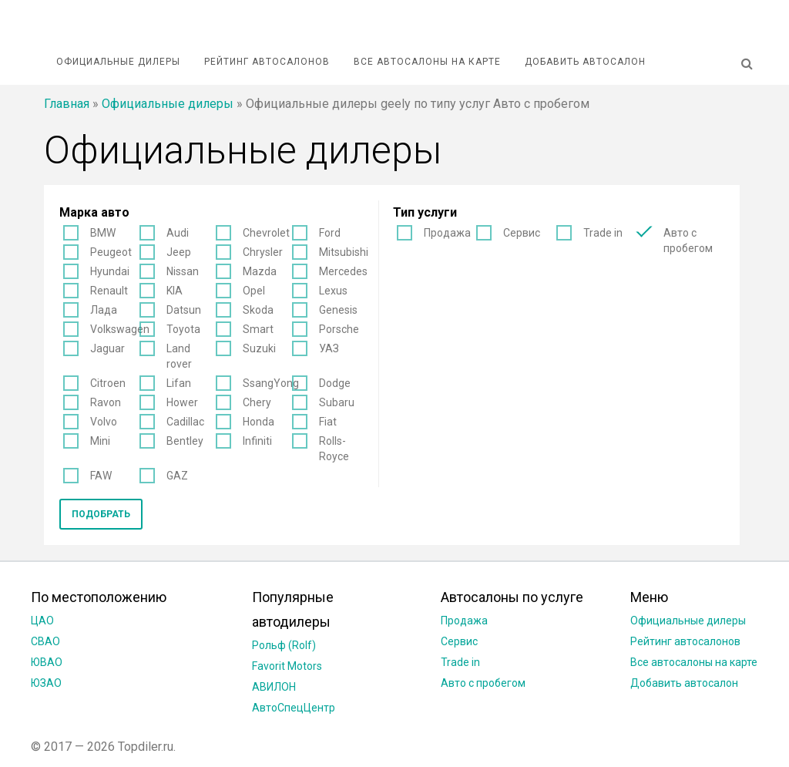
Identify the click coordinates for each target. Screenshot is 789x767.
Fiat (328, 421)
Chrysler (263, 252)
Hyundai (109, 271)
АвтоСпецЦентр (293, 707)
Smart (258, 329)
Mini (100, 441)
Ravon (105, 402)
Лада (103, 310)
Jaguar (107, 348)
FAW (101, 475)
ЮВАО (46, 662)
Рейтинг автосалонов (267, 61)
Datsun (183, 310)
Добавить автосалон (585, 61)
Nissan (182, 271)
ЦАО (42, 620)
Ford (330, 233)
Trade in (603, 233)
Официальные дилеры (118, 61)
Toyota (183, 329)
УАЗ (329, 348)
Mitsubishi (343, 252)
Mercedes (343, 271)
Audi (177, 233)
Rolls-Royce (334, 449)
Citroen (108, 383)
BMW (103, 233)
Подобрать (101, 514)
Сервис (521, 233)
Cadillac (185, 421)
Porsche (339, 329)
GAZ (177, 475)
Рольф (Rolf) (284, 645)
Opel (254, 290)
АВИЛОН (274, 687)
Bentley (184, 441)
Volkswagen (119, 329)
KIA (174, 290)
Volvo (103, 421)
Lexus (333, 290)
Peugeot (111, 252)
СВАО (45, 641)
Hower (182, 402)
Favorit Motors (287, 666)
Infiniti (257, 441)
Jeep (178, 252)
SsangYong (271, 383)
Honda (258, 421)
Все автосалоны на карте (427, 61)
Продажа (447, 233)
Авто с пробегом (688, 240)
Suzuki (259, 348)
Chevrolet (266, 233)
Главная (66, 103)
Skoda (258, 310)
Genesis (338, 310)
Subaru (336, 402)
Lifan (178, 383)
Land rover (179, 356)
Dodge (335, 383)
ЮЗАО (46, 683)
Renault (109, 290)
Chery (257, 402)
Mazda (260, 271)
